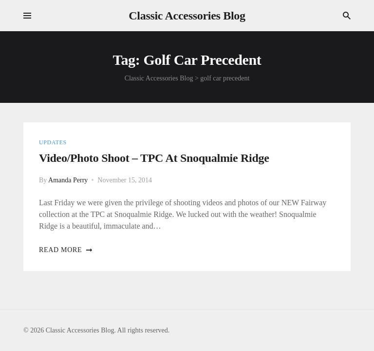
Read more (66, 250)
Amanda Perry (68, 180)
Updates (53, 142)
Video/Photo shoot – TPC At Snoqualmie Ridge (154, 158)
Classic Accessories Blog (187, 15)
